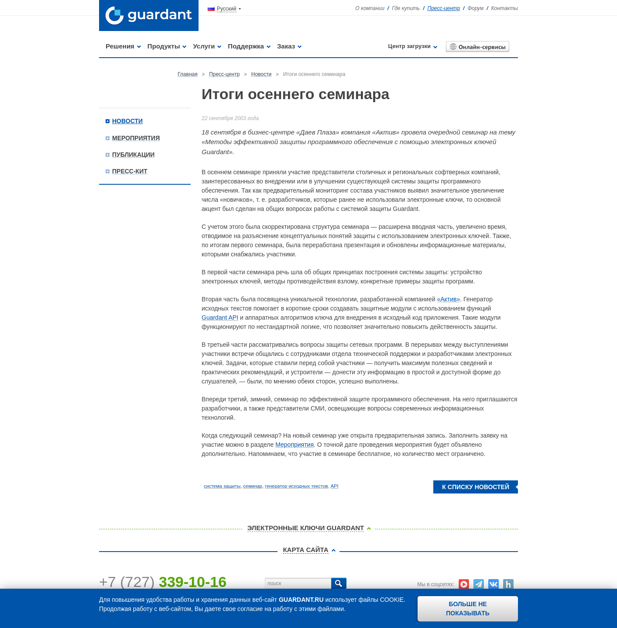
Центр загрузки (409, 46)
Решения (120, 46)
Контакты (504, 8)
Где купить (406, 8)
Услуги (204, 46)
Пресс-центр (444, 8)
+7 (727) (162, 581)
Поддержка (246, 46)
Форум (475, 8)
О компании (369, 8)
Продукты (163, 46)
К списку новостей (475, 486)
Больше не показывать (468, 608)
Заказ (286, 46)
